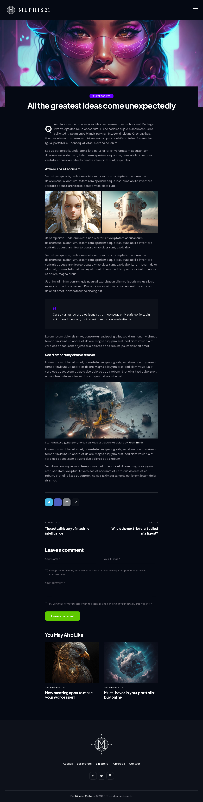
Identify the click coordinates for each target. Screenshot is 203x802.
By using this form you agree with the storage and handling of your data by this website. (100, 603)
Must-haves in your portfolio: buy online (130, 694)
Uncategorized (101, 96)
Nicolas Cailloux (85, 796)
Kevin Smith (136, 442)
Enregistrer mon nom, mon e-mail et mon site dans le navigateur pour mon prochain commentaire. (97, 572)
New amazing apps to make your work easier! (69, 694)
